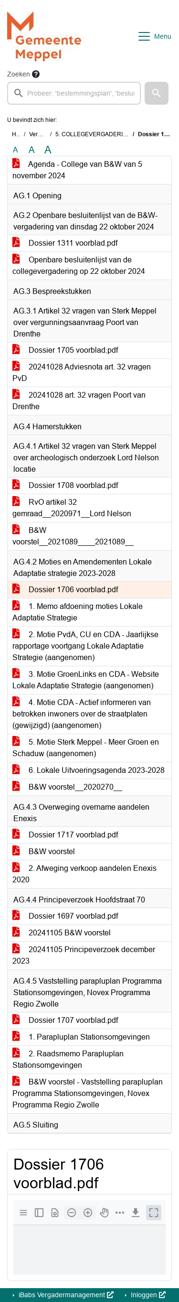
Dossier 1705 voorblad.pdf (65, 350)
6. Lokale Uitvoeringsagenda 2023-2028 (88, 770)
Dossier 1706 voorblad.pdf (65, 590)
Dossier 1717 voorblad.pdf (65, 835)
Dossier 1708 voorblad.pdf (65, 485)
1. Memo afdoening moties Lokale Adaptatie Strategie (77, 612)
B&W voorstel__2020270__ (67, 787)
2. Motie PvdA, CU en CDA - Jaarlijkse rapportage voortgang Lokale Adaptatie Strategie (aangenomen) (85, 646)
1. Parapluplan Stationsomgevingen (81, 1037)
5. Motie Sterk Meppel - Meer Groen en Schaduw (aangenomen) (85, 748)
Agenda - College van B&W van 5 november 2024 (77, 170)
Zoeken (18, 74)
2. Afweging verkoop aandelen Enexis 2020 (84, 874)
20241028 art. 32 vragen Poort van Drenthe (79, 401)
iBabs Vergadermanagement (65, 1295)
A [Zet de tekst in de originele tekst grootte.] (15, 150)
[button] (156, 93)
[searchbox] (74, 93)
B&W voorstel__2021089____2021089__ (73, 536)
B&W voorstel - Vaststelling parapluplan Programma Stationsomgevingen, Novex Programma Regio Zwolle (87, 1093)
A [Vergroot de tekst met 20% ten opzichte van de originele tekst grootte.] (32, 150)
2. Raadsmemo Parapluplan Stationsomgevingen (68, 1059)
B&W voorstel (43, 851)
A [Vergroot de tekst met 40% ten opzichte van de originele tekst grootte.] (48, 150)
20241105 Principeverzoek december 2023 (83, 955)
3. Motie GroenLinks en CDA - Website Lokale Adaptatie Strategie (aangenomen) (85, 680)
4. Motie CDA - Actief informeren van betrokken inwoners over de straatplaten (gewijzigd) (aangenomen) (81, 713)
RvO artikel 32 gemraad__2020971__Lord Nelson (71, 508)
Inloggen (147, 1295)
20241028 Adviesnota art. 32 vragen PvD (81, 372)
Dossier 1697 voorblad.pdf (65, 916)
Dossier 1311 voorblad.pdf (64, 243)
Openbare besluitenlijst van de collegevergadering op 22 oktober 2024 (78, 265)
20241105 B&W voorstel (61, 933)
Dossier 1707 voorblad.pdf (65, 1020)
